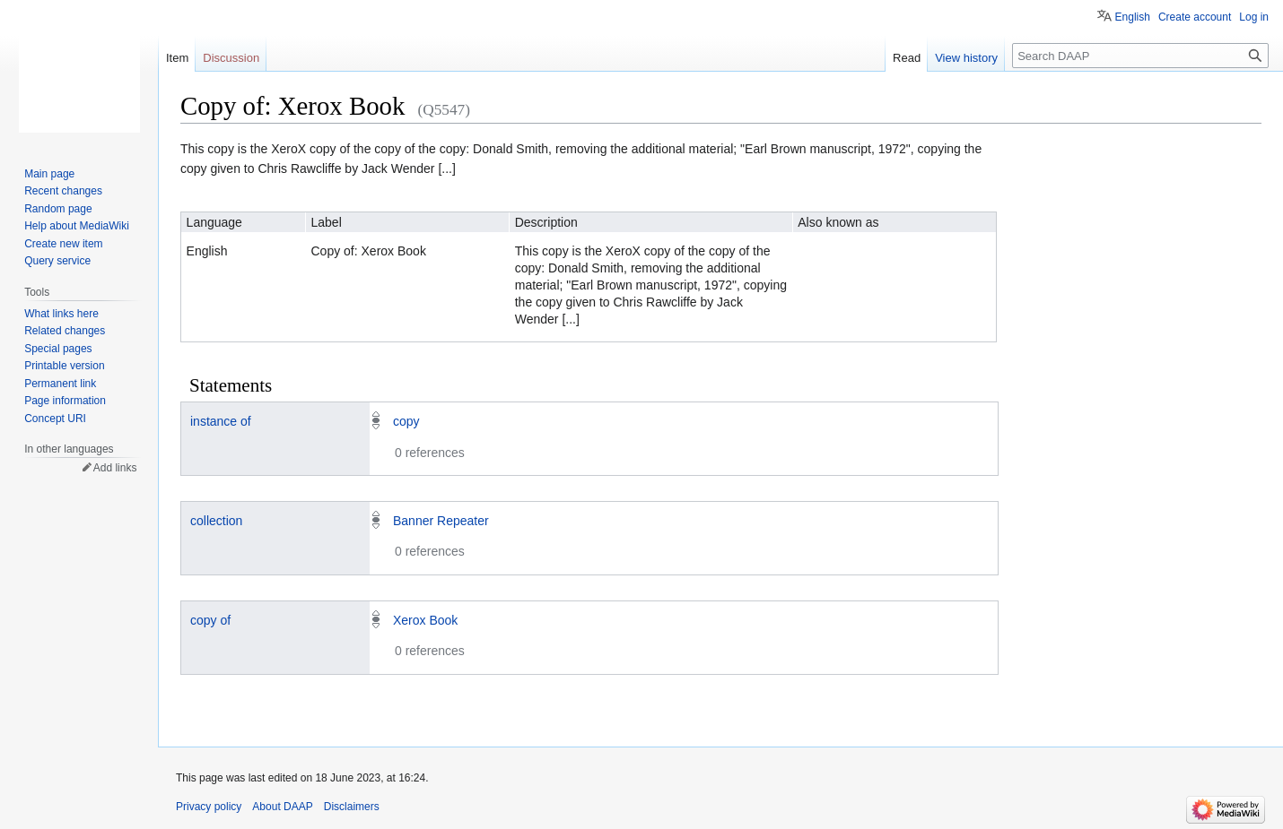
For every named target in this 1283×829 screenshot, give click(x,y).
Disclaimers (352, 806)
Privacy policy (208, 806)
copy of (210, 620)
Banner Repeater (441, 521)
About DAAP (282, 806)
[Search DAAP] (1140, 55)
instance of (220, 421)
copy (406, 421)
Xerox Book (425, 620)
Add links (115, 468)
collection (216, 521)
